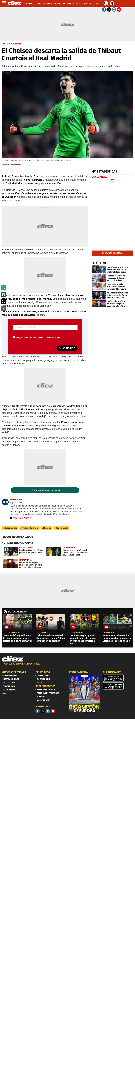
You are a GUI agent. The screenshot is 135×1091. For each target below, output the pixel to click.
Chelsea (47, 528)
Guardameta (10, 528)
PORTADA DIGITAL (79, 672)
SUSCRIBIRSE (67, 348)
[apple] (118, 685)
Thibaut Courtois (30, 528)
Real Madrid (62, 528)
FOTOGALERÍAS (17, 611)
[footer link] (67, 665)
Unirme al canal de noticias (48, 490)
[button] (3, 287)
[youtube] (53, 711)
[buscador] (106, 3)
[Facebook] (37, 711)
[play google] (118, 678)
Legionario (43, 632)
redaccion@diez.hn (21, 517)
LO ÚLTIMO (100, 263)
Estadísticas (107, 171)
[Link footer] (13, 658)
